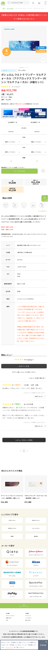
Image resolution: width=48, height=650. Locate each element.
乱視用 (12, 536)
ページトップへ (24, 606)
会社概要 (9, 613)
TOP (3, 8)
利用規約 (28, 613)
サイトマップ (30, 616)
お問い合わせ (10, 619)
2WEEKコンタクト (36, 520)
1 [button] (21, 67)
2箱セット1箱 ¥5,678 (35, 182)
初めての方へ (30, 622)
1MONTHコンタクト (12, 528)
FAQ (7, 622)
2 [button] (27, 67)
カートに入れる (19, 171)
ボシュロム (10, 8)
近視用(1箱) (12, 190)
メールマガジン (30, 619)
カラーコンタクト (36, 528)
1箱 (12, 182)
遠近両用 (36, 536)
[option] (12, 489)
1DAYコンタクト (12, 520)
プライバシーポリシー (13, 616)
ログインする (24, 366)
